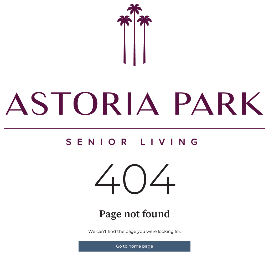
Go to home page (134, 246)
